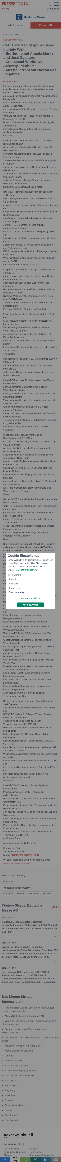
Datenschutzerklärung (27, 570)
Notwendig (16, 575)
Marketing (15, 588)
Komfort (14, 579)
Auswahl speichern (30, 598)
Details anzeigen (17, 592)
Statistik (14, 584)
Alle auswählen (30, 605)
